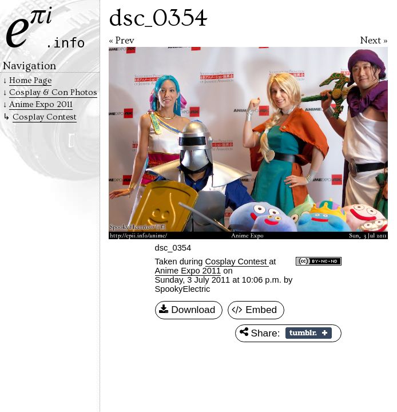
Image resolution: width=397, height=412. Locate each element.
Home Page (30, 80)
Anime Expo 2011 (188, 270)
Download (187, 310)
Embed (254, 310)
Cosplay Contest (237, 261)
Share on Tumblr (308, 333)
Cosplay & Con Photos (53, 92)
